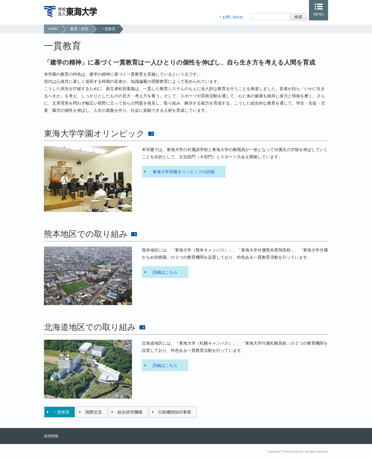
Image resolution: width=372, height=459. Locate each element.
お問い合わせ (232, 17)
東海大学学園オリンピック (94, 133)
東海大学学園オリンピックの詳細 (184, 172)
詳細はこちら (165, 272)
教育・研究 (79, 29)
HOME (53, 29)
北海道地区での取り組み (90, 327)
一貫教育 (108, 29)
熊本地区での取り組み (86, 234)
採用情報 (51, 436)
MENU (318, 14)
